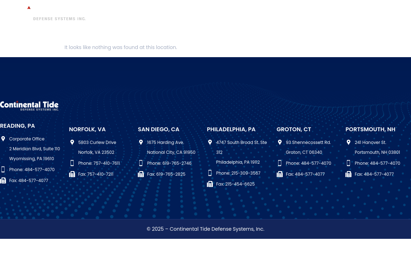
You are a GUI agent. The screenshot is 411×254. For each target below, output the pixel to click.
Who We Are (114, 14)
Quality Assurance (297, 14)
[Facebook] (391, 15)
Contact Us (228, 24)
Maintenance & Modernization (181, 14)
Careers (343, 14)
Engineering (247, 14)
